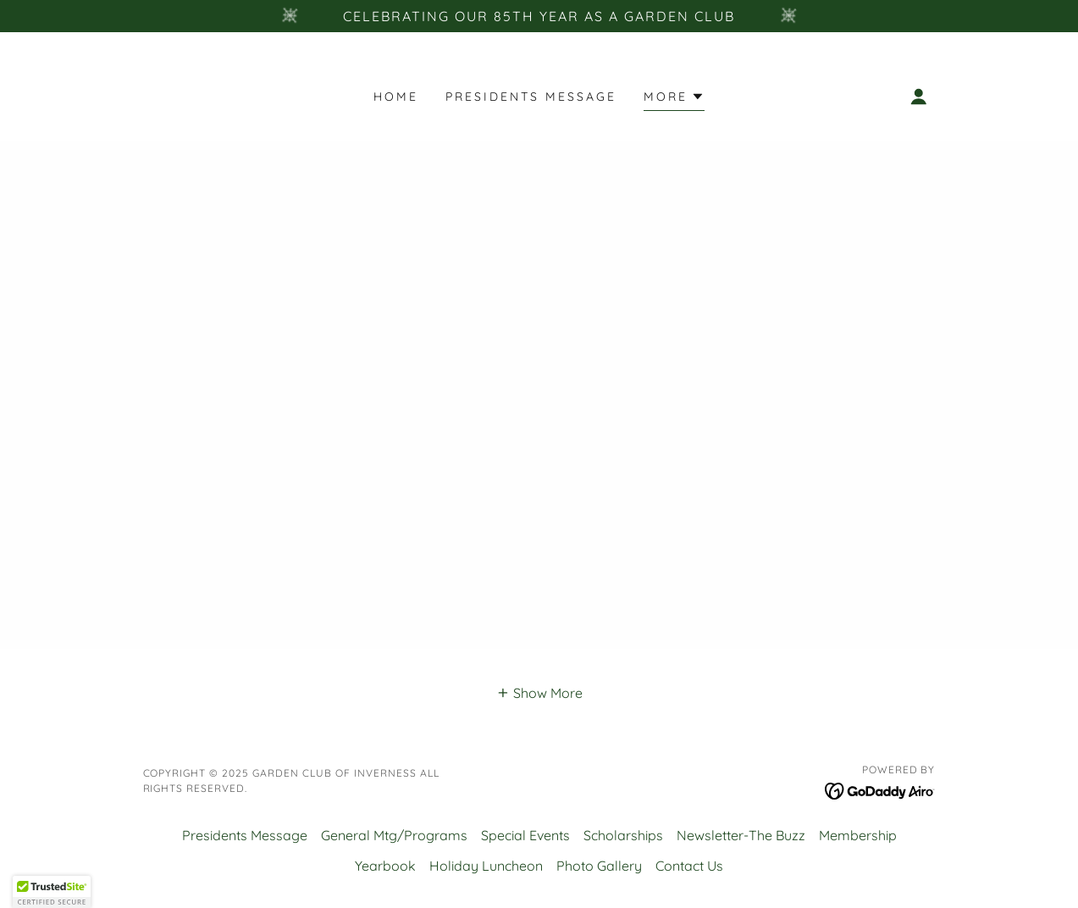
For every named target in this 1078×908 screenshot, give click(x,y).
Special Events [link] (525, 835)
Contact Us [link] (689, 865)
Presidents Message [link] (530, 96)
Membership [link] (858, 835)
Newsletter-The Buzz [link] (741, 835)
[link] (880, 789)
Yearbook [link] (385, 865)
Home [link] (395, 96)
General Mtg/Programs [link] (394, 835)
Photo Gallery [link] (599, 865)
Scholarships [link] (623, 835)
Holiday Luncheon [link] (486, 865)
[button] (674, 98)
